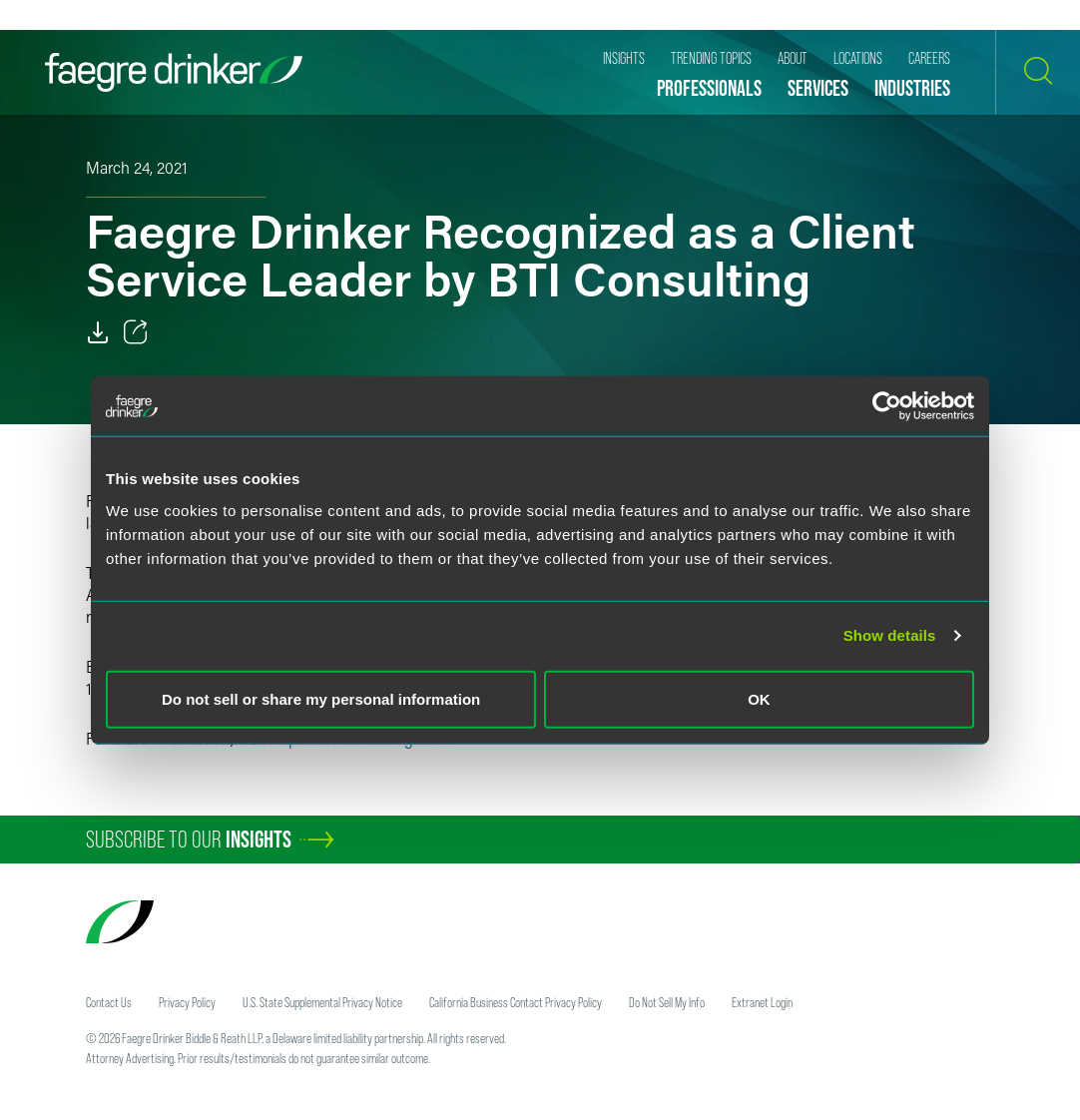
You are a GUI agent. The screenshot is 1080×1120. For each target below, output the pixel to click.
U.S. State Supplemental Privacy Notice (322, 1002)
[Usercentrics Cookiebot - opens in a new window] (887, 406)
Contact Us (109, 1002)
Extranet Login (762, 1002)
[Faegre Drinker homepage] (173, 72)
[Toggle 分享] (136, 332)
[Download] (98, 332)
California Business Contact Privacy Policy (515, 1002)
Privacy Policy (187, 1002)
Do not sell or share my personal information (321, 698)
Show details (889, 635)
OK (759, 698)
